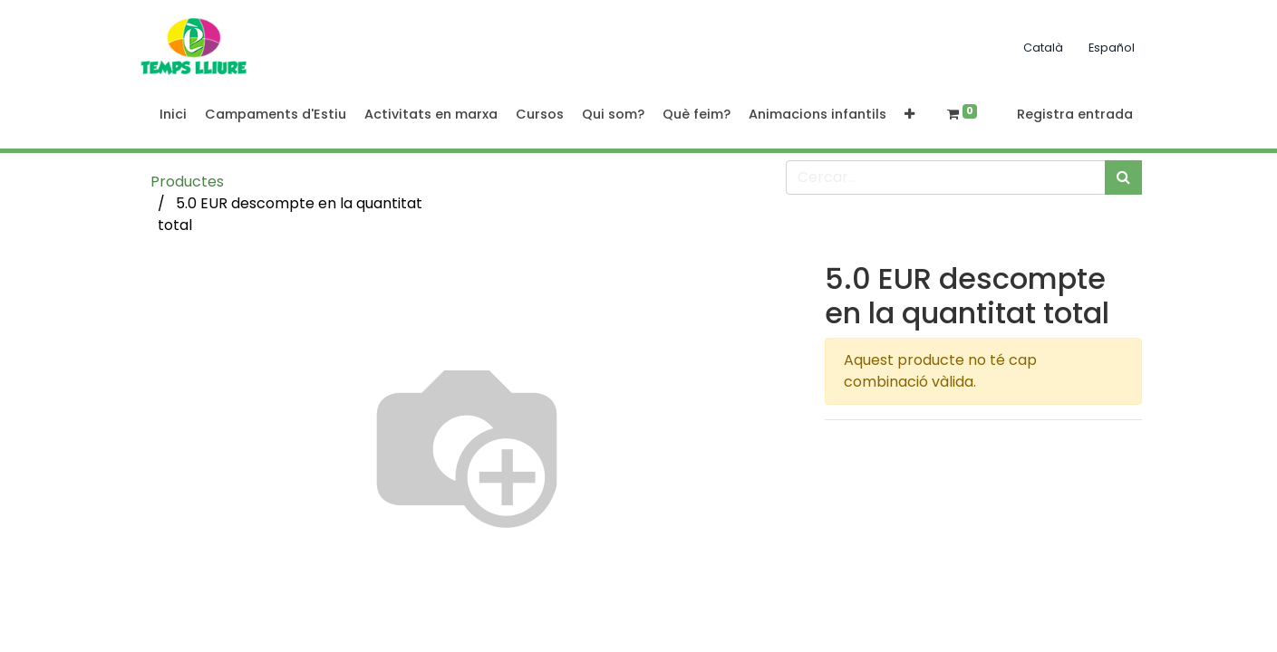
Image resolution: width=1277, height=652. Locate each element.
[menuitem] (173, 115)
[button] (909, 115)
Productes (187, 181)
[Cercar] (1123, 177)
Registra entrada (1075, 114)
